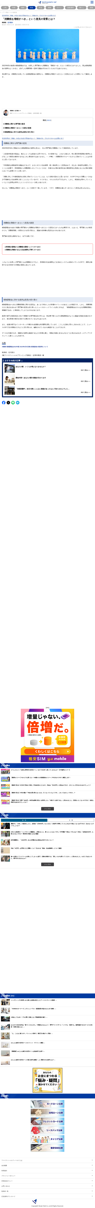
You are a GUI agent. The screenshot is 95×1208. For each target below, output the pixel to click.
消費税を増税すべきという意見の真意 (17, 128)
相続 (22, 7)
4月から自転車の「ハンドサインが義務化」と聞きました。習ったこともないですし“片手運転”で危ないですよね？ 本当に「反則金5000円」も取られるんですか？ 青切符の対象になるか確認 (52, 832)
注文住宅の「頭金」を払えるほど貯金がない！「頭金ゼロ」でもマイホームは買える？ (29, 15)
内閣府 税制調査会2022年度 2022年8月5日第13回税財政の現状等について (25, 346)
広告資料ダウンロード (8, 1196)
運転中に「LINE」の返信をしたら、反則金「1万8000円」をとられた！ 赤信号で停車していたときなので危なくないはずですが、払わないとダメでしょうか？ (52, 824)
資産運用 (70, 7)
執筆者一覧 (4, 1191)
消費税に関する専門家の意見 (14, 123)
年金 (40, 7)
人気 (5, 7)
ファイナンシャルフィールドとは (11, 1160)
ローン (59, 7)
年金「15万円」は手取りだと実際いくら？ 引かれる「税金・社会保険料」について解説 (36, 848)
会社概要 (4, 1165)
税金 (31, 7)
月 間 (71, 820)
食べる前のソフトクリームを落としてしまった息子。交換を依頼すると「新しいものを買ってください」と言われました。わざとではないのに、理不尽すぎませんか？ (51, 857)
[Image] (47, 2)
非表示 (49, 120)
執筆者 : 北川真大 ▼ (15, 110)
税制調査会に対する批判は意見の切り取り (18, 132)
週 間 (24, 820)
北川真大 (10, 22)
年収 (13, 7)
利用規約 (4, 1170)
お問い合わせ (5, 1186)
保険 (49, 7)
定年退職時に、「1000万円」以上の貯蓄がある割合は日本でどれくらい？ (32, 840)
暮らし (81, 7)
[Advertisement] (47, 94)
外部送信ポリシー (7, 1181)
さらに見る (47, 808)
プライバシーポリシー (8, 1175)
